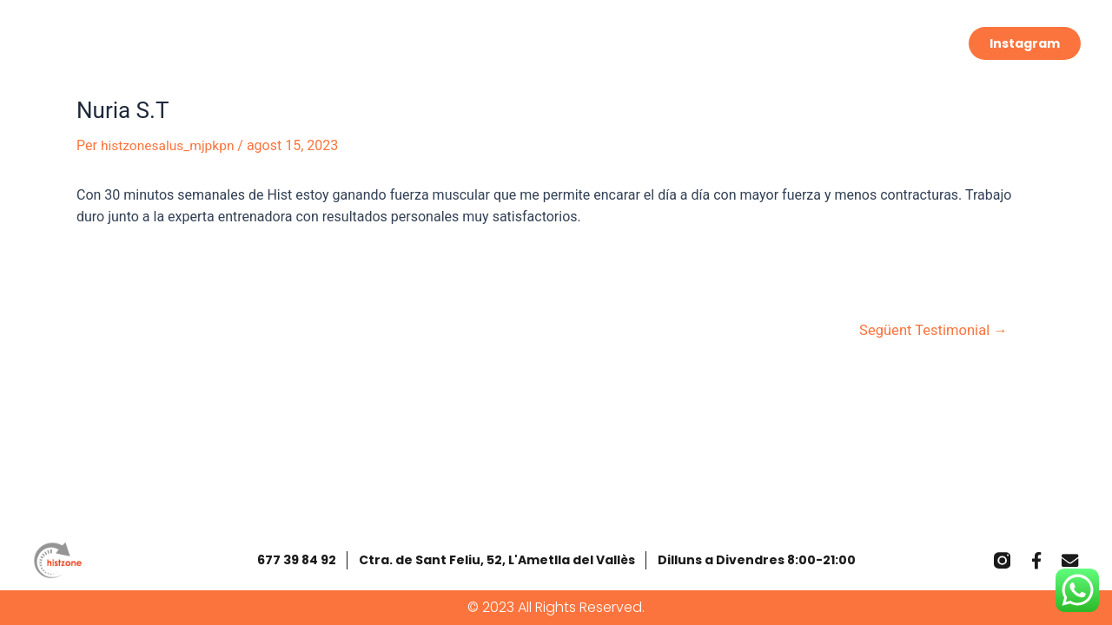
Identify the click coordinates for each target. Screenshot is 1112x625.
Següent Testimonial (930, 330)
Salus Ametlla (783, 39)
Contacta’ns (907, 39)
